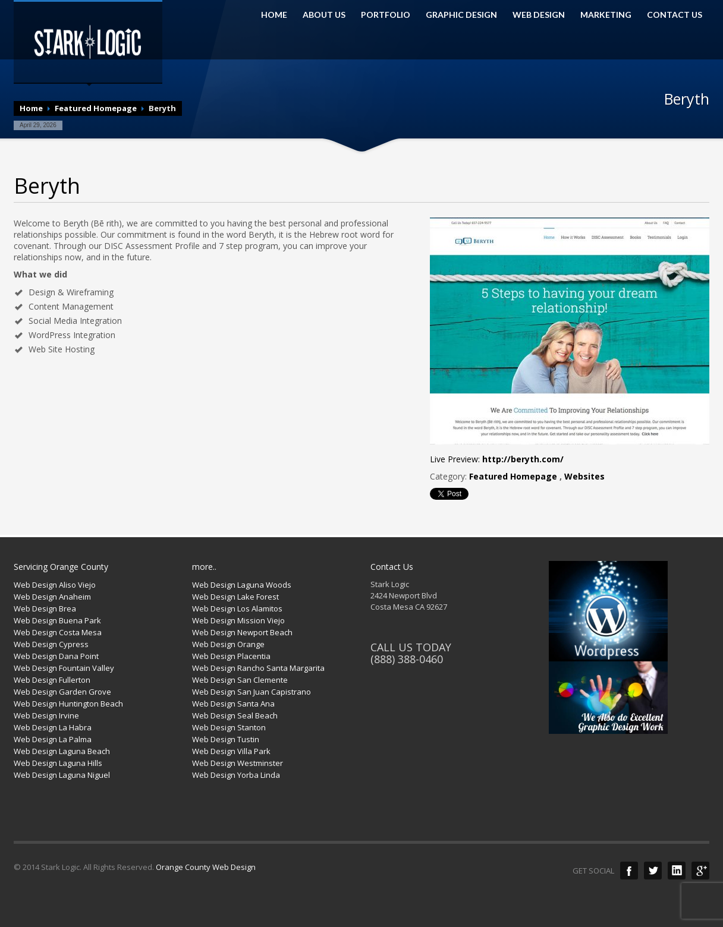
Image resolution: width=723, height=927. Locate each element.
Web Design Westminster (237, 763)
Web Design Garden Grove (62, 691)
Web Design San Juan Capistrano (251, 691)
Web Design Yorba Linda (236, 775)
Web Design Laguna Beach (62, 751)
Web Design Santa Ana (233, 703)
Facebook (629, 870)
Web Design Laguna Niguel (62, 775)
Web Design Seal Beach (235, 715)
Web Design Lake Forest (235, 596)
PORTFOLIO (385, 15)
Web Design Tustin (225, 739)
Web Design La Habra (53, 727)
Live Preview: (497, 459)
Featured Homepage (96, 108)
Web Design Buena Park (57, 620)
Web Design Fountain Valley (64, 668)
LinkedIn (677, 870)
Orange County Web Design (206, 867)
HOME (274, 15)
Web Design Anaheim (52, 596)
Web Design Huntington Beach (68, 703)
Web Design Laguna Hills (58, 763)
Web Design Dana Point (56, 656)
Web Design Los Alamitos (237, 608)
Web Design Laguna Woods (241, 584)
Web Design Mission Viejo (238, 620)
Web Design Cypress (51, 644)
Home (31, 108)
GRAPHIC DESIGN (461, 15)
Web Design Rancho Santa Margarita (258, 668)
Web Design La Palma (53, 739)
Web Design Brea (45, 608)
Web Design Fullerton (52, 679)
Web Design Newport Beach (242, 632)
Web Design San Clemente (240, 679)
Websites (584, 476)
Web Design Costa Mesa (58, 632)
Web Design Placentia (231, 656)
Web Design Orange (228, 644)
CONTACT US (674, 15)
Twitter (653, 870)
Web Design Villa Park (231, 751)
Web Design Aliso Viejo (55, 584)
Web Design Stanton (229, 727)
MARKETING (605, 15)
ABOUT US (324, 15)
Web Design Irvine (46, 715)
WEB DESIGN (539, 15)
